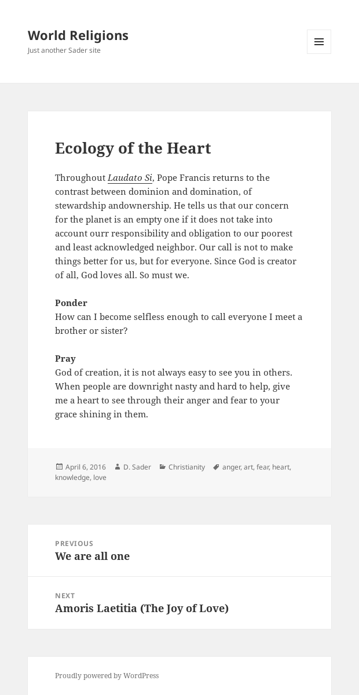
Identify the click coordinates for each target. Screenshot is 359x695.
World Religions (78, 34)
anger (231, 467)
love (100, 477)
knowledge (72, 477)
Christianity (186, 467)
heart (281, 467)
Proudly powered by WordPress (107, 676)
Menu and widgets (319, 53)
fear (263, 467)
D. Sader (137, 467)
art (248, 467)
